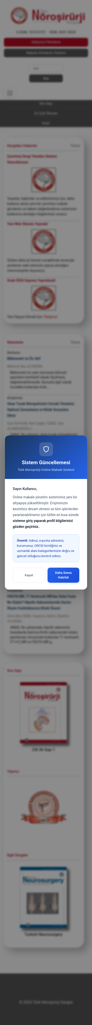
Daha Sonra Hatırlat (63, 575)
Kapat (29, 575)
